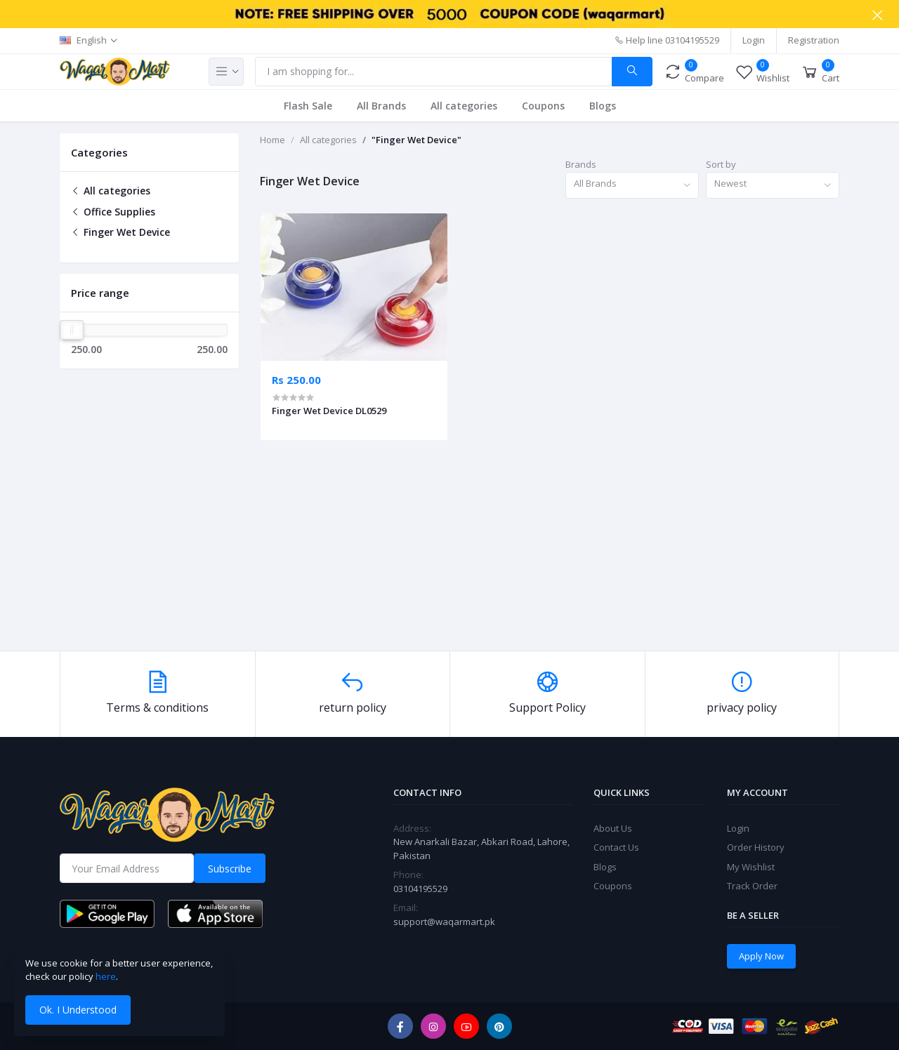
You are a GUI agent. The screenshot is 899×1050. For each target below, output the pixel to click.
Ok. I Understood (78, 1009)
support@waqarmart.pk (444, 921)
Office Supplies (113, 211)
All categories (464, 105)
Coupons (543, 105)
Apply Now (761, 956)
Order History (756, 847)
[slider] (72, 330)
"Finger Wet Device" (416, 139)
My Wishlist (751, 866)
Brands (580, 164)
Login (753, 40)
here (106, 976)
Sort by (721, 164)
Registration (813, 40)
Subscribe (229, 868)
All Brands (381, 105)
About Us (612, 828)
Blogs (602, 105)
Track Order (752, 885)
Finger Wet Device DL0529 (329, 410)
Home (272, 139)
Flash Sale (308, 105)
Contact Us (616, 847)
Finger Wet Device (120, 232)
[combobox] (632, 185)
